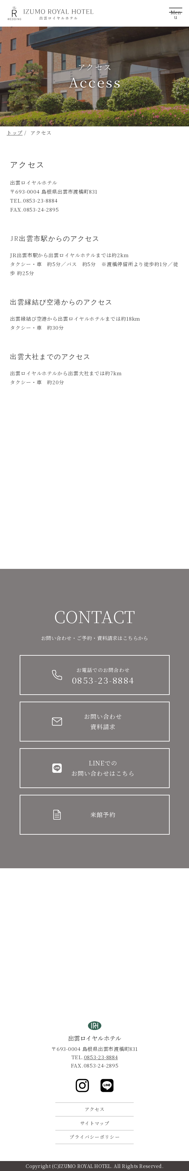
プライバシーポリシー (94, 1136)
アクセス (95, 1109)
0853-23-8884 (101, 1057)
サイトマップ (95, 1123)
